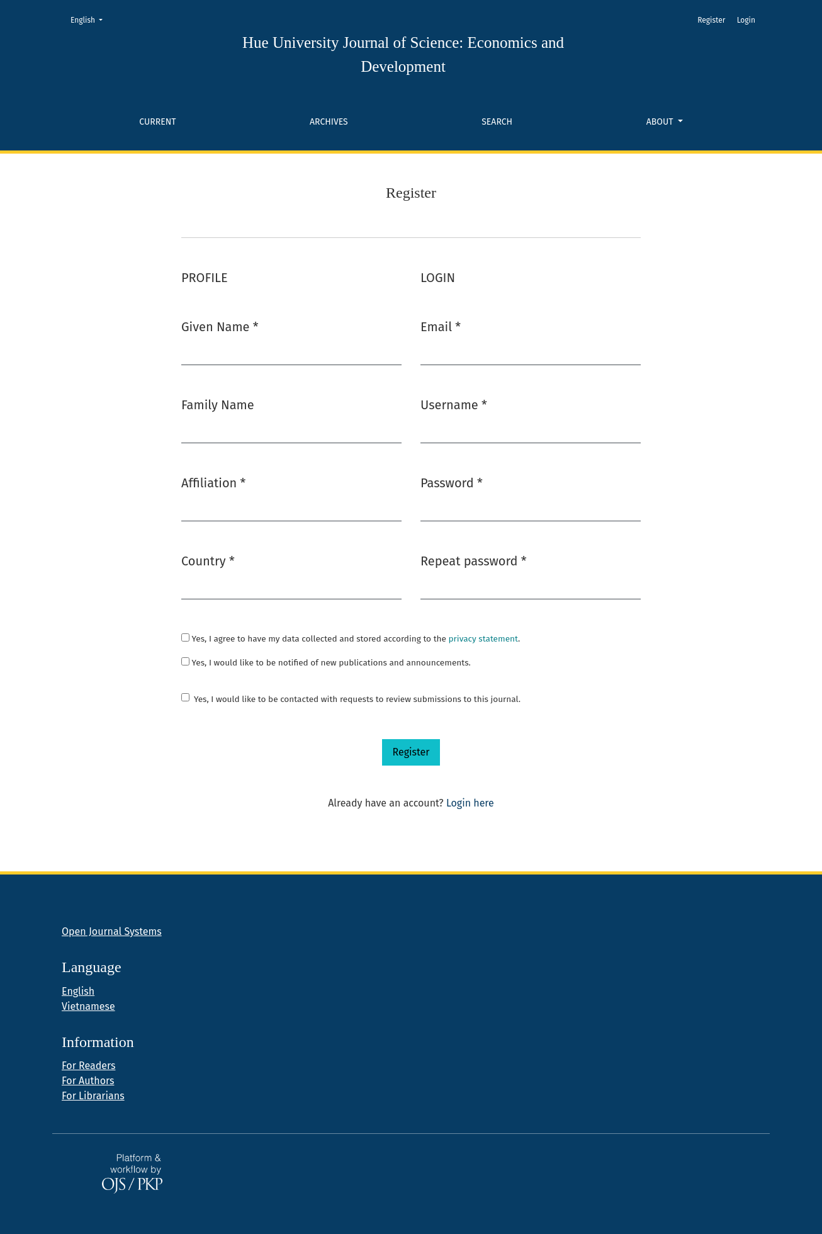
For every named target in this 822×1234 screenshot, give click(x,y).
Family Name (217, 404)
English (90, 19)
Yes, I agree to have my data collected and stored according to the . (350, 638)
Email (440, 325)
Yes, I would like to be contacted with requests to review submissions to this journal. (357, 699)
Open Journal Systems (112, 931)
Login (746, 20)
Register (711, 20)
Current (157, 121)
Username (453, 403)
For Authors (88, 1081)
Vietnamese (88, 1006)
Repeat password (473, 560)
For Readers (88, 1066)
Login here (470, 803)
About (660, 121)
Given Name (220, 325)
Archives (329, 121)
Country (208, 560)
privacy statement (483, 638)
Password (451, 481)
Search (496, 121)
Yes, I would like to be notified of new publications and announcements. (326, 662)
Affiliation (213, 481)
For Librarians (93, 1096)
